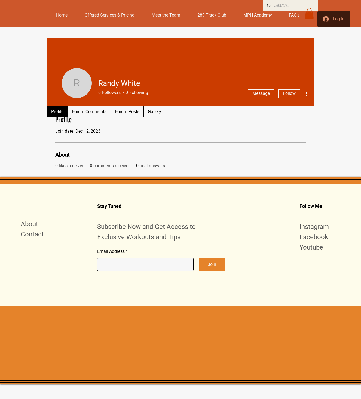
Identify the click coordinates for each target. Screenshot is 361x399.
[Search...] (290, 5)
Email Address (111, 251)
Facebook (313, 237)
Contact (32, 234)
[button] (309, 13)
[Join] (212, 264)
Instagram (314, 226)
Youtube (311, 247)
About (29, 224)
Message (261, 93)
